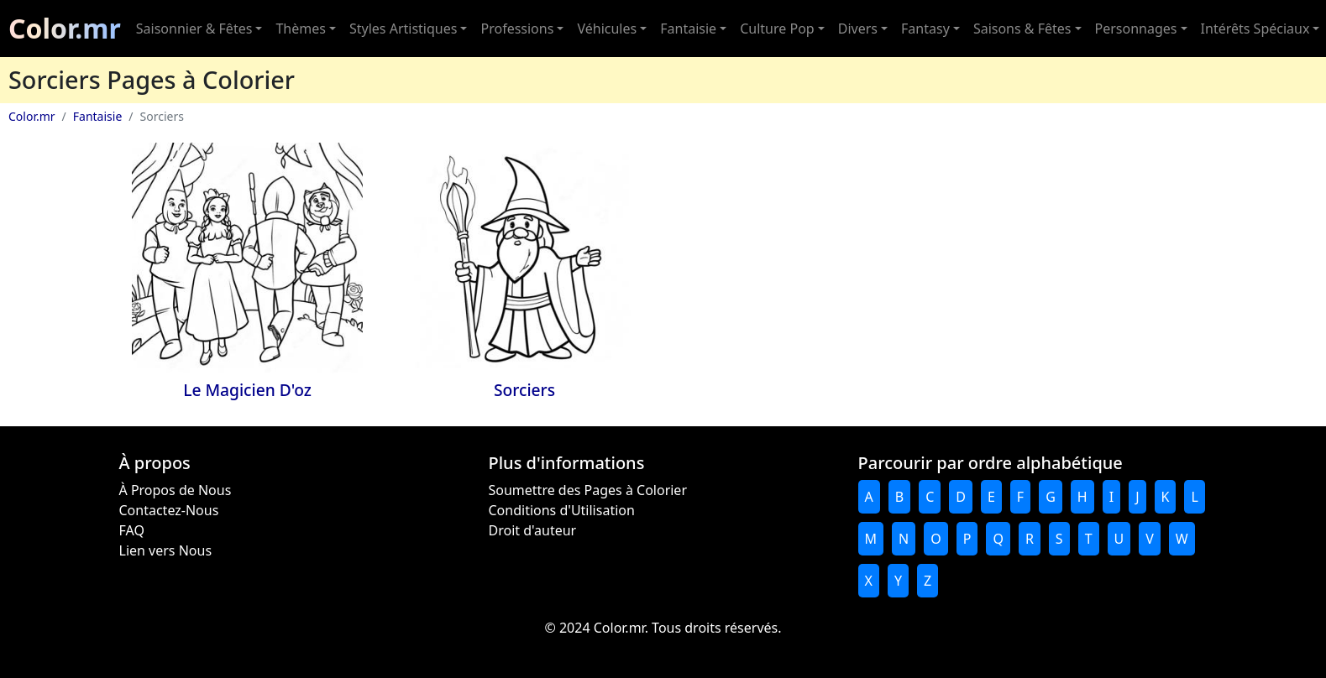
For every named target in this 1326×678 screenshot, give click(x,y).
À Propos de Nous (175, 490)
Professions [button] (516, 28)
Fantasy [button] (925, 28)
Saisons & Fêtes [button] (1022, 28)
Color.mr (64, 28)
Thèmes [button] (300, 28)
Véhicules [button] (607, 28)
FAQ (131, 530)
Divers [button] (858, 28)
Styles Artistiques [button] (403, 28)
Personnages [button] (1136, 28)
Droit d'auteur (533, 530)
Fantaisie (98, 116)
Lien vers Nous (165, 550)
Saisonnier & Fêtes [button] (194, 28)
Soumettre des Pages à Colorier (588, 490)
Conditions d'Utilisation (562, 510)
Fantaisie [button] (688, 28)
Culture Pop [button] (777, 28)
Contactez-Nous (169, 510)
